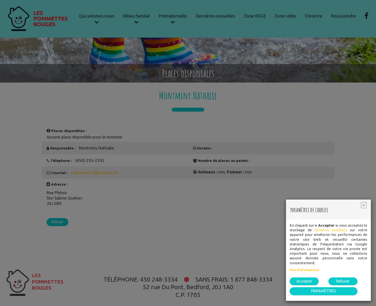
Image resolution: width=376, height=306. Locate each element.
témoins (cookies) (331, 230)
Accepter (304, 281)
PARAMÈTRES (323, 291)
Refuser (343, 281)
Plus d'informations (304, 270)
